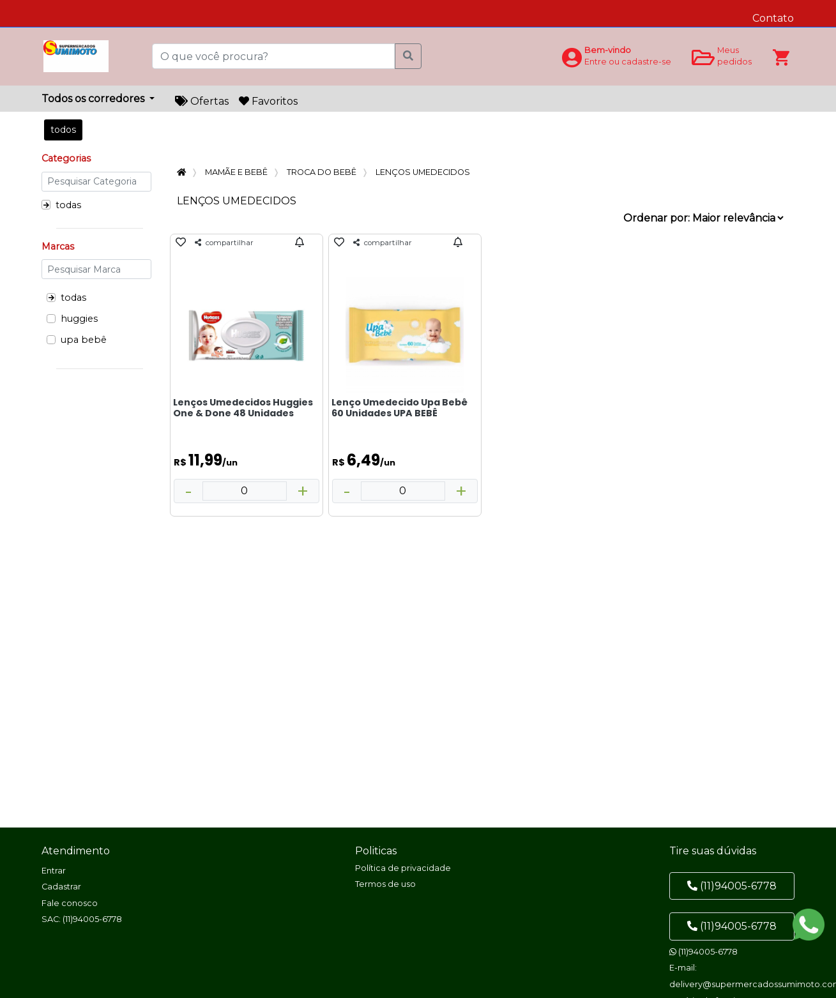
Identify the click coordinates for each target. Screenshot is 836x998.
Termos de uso (385, 884)
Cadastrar (61, 886)
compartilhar (224, 242)
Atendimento (76, 851)
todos (63, 129)
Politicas (376, 851)
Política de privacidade (403, 868)
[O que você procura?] (274, 56)
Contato (773, 18)
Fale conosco (70, 903)
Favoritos (268, 101)
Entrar (54, 870)
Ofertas (202, 101)
